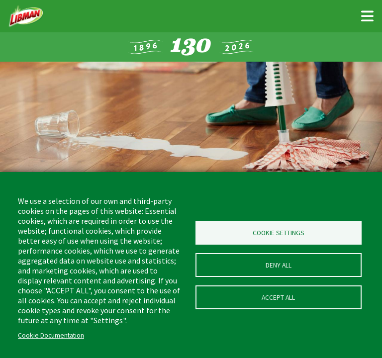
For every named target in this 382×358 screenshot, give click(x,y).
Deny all (278, 265)
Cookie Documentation (51, 335)
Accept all (278, 297)
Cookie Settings (278, 233)
